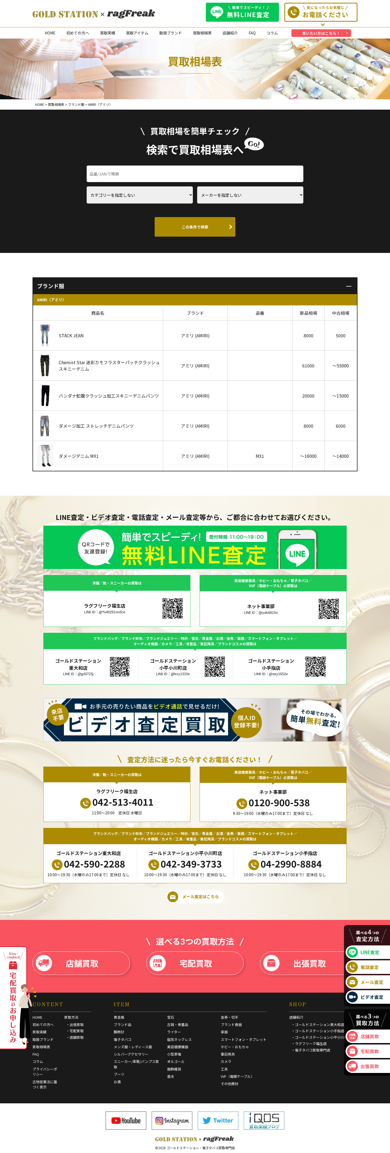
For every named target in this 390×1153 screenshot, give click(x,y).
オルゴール (176, 1061)
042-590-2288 (88, 864)
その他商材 (229, 1083)
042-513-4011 (117, 802)
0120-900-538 (273, 802)
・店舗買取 (75, 1037)
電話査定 (363, 967)
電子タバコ (122, 1039)
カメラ (226, 1061)
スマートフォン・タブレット (243, 1039)
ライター (174, 1031)
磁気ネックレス (179, 1039)
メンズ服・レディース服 (133, 1046)
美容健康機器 (177, 1046)
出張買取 (294, 963)
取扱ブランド (170, 33)
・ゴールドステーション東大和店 (317, 1024)
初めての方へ (77, 33)
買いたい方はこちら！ (321, 33)
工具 (224, 1069)
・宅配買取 (75, 1030)
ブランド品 (122, 1024)
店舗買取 (67, 963)
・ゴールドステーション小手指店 (317, 1030)
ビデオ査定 (365, 997)
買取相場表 (202, 33)
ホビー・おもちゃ (235, 1046)
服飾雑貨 (174, 1069)
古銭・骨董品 (177, 1024)
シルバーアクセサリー (131, 1054)
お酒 (117, 1081)
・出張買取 (75, 1024)
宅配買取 (181, 963)
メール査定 (365, 982)
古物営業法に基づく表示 (44, 1084)
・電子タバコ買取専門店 (310, 1050)
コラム (272, 33)
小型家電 (174, 1054)
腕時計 (119, 1031)
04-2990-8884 (285, 864)
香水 (170, 1076)
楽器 (224, 1031)
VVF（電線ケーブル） (237, 1076)
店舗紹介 (230, 33)
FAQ (252, 33)
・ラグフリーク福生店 (309, 1043)
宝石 (170, 1017)
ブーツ (119, 1074)
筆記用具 (228, 1054)
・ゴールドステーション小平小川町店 (321, 1037)
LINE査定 (363, 952)
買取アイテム (137, 33)
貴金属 (119, 1017)
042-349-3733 (185, 864)
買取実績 (107, 33)
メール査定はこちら (193, 896)
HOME (50, 33)
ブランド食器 (231, 1024)
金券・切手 (229, 1017)
